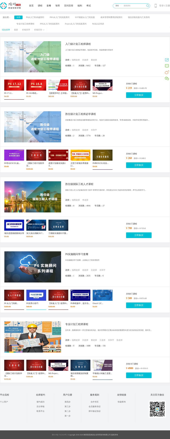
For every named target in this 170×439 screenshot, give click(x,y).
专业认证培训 (98, 24)
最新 (16, 30)
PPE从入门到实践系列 (49, 24)
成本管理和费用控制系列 (111, 17)
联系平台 (40, 411)
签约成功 (40, 402)
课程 (40, 5)
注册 (167, 5)
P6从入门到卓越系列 (35, 17)
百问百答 (68, 5)
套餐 (49, 5)
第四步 (68, 402)
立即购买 (138, 95)
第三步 (68, 406)
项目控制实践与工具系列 (139, 17)
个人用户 (4, 402)
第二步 (68, 411)
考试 (88, 5)
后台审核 (40, 406)
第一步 (68, 416)
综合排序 (6, 30)
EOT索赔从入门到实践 (85, 17)
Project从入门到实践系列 (75, 24)
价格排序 (26, 30)
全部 (18, 17)
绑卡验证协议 (95, 411)
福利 (79, 5)
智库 (57, 5)
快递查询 (122, 402)
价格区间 (39, 30)
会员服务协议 (95, 406)
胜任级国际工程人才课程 (79, 184)
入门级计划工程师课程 (78, 44)
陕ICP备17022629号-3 (60, 435)
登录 (161, 5)
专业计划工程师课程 (25, 24)
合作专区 (95, 402)
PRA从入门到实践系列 (59, 17)
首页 (31, 5)
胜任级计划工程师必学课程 (80, 114)
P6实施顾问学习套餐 (76, 254)
